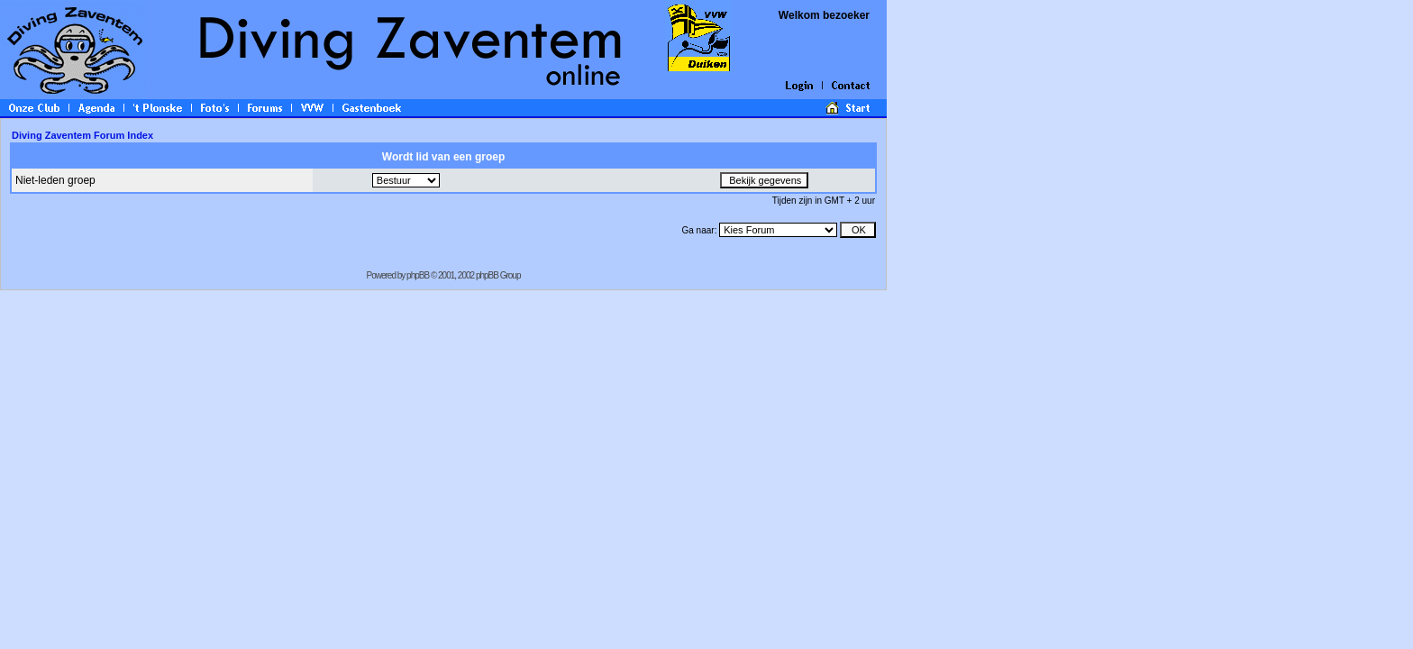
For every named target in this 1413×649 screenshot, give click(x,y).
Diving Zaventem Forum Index (82, 135)
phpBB (417, 275)
